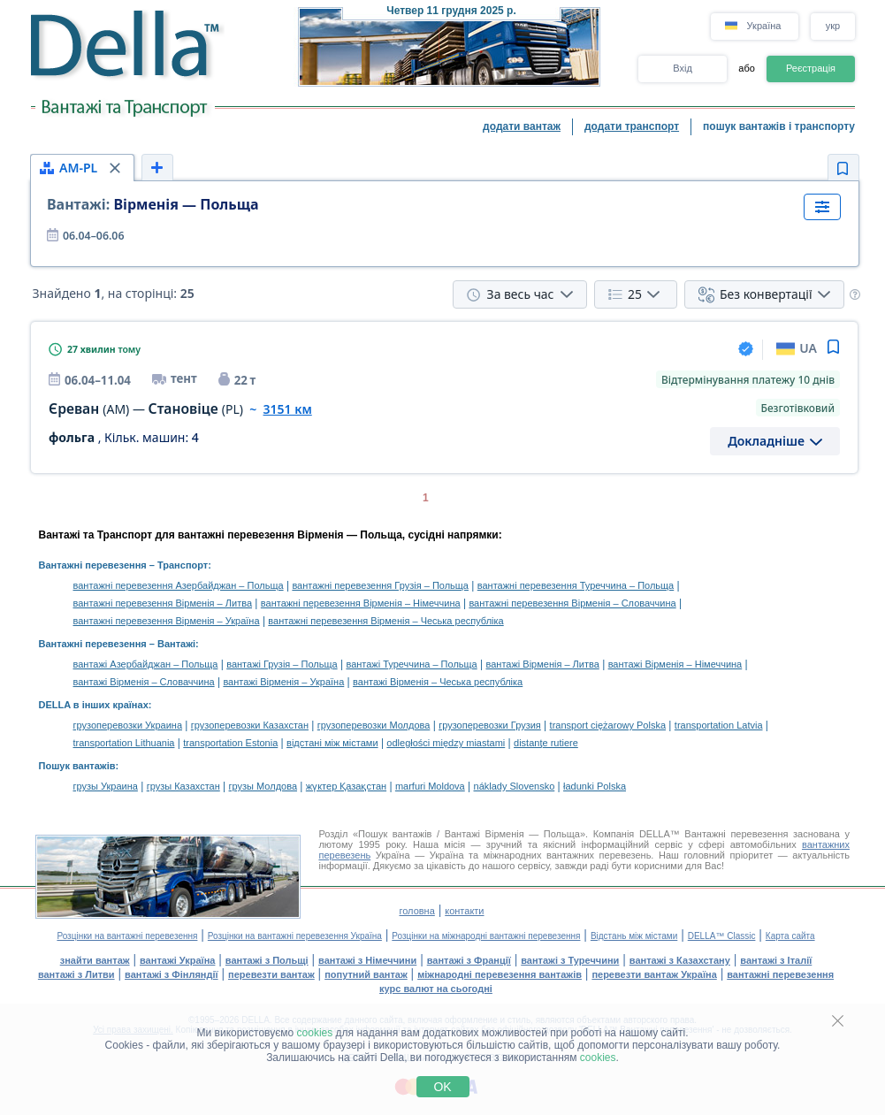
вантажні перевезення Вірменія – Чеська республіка (385, 620)
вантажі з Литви (76, 974)
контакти (464, 910)
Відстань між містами (634, 936)
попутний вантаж (366, 974)
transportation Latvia (719, 725)
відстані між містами (332, 742)
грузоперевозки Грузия (490, 725)
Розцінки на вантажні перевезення (127, 936)
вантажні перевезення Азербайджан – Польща (178, 585)
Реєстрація (810, 68)
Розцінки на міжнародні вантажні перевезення (486, 936)
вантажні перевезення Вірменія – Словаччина (572, 603)
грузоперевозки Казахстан (250, 725)
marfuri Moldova (430, 786)
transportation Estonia (230, 742)
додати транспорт (631, 126)
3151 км (287, 409)
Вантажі (176, 643)
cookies (315, 1033)
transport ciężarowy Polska (608, 725)
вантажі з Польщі (267, 960)
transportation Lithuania (124, 742)
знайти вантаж (95, 960)
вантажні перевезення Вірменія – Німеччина (361, 603)
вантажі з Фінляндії (171, 974)
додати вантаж (522, 126)
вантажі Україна (177, 960)
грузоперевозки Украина (128, 725)
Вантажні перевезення (93, 565)
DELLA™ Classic (722, 936)
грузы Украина (105, 786)
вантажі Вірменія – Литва (542, 664)
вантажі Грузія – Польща (281, 664)
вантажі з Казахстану (679, 960)
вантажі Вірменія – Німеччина (675, 664)
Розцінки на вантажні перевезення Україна (295, 936)
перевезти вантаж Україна (653, 974)
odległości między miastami (445, 742)
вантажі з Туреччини (570, 960)
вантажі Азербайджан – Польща (145, 664)
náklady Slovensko (514, 786)
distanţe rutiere (546, 742)
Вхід (682, 68)
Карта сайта (790, 936)
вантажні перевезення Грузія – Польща (380, 585)
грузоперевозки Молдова (374, 725)
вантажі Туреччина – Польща (411, 664)
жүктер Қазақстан (346, 786)
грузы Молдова (263, 786)
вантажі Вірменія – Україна (283, 681)
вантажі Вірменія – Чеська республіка (438, 681)
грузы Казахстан (183, 786)
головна (416, 910)
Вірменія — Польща (153, 204)
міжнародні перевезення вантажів (499, 974)
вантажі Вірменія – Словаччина (144, 681)
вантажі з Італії (776, 960)
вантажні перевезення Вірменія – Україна (166, 620)
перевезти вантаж (271, 974)
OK (442, 1087)
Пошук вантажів (77, 765)
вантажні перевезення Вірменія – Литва (163, 603)
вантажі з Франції (469, 960)
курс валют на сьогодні (435, 988)
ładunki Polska (594, 786)
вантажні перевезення (780, 974)
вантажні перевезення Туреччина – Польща (575, 585)
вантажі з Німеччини (367, 960)
